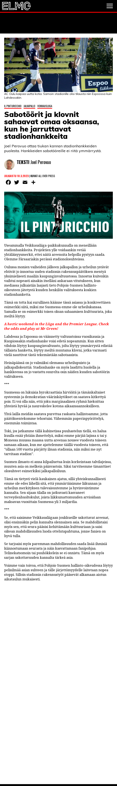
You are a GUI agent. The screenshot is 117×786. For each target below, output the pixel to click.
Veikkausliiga (44, 106)
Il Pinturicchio (12, 106)
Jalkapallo (29, 106)
